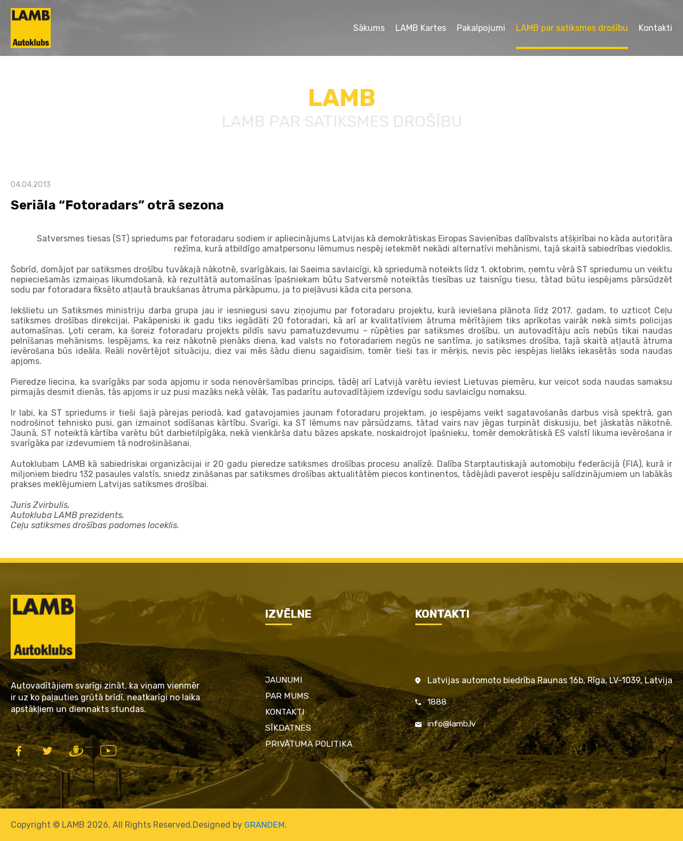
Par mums (287, 696)
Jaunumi (285, 680)
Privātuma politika (308, 744)
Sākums (369, 28)
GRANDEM (264, 825)
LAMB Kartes (420, 28)
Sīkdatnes (288, 728)
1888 (437, 702)
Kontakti (655, 28)
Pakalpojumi (481, 28)
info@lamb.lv (453, 724)
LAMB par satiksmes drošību (572, 28)
